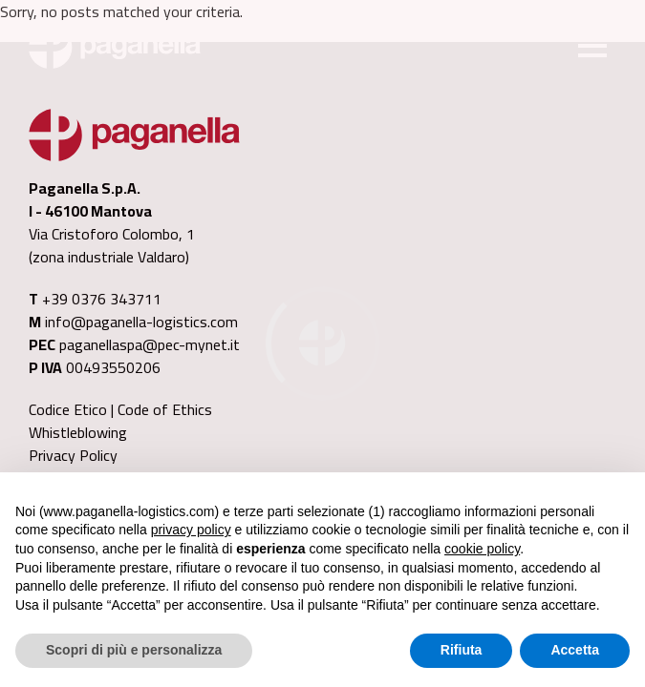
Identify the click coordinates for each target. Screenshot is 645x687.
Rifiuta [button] (462, 649)
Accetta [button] (574, 649)
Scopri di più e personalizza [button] (134, 649)
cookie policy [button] (482, 548)
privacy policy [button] (191, 529)
